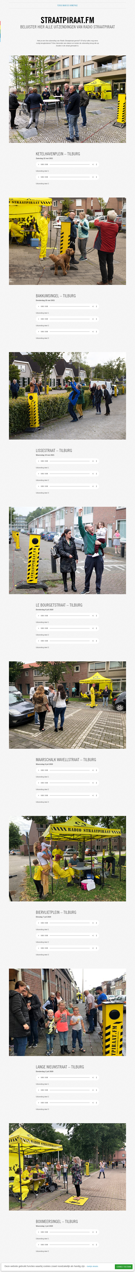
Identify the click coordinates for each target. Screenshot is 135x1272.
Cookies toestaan (124, 1266)
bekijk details (92, 1266)
